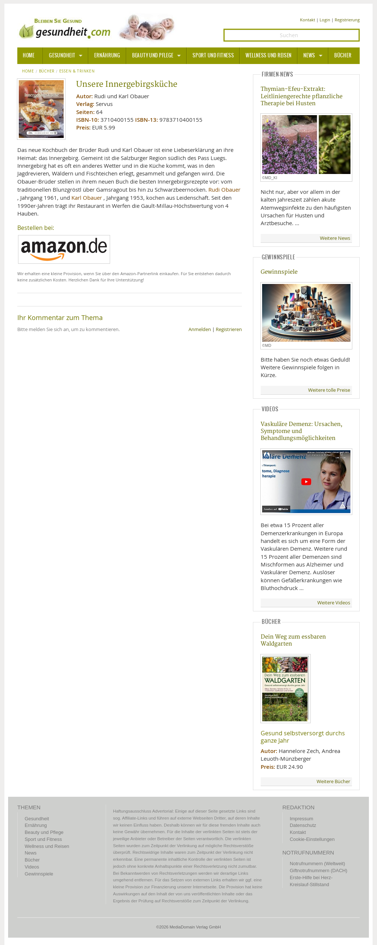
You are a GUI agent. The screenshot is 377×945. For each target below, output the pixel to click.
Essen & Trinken (77, 71)
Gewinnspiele (279, 272)
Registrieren (229, 329)
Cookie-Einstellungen (312, 839)
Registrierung (347, 19)
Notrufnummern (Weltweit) (317, 863)
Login (325, 19)
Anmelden (199, 329)
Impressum (301, 818)
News (309, 55)
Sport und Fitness (213, 55)
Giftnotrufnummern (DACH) (318, 870)
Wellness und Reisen (269, 55)
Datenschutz (303, 825)
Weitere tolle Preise (329, 390)
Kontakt (307, 19)
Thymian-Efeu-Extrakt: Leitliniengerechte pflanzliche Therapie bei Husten (301, 96)
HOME (29, 55)
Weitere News (335, 238)
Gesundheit (62, 55)
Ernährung (107, 55)
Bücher (342, 55)
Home (28, 71)
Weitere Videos (333, 603)
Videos (32, 867)
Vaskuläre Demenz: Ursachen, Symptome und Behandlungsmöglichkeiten (301, 431)
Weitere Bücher (333, 781)
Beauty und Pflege (152, 55)
